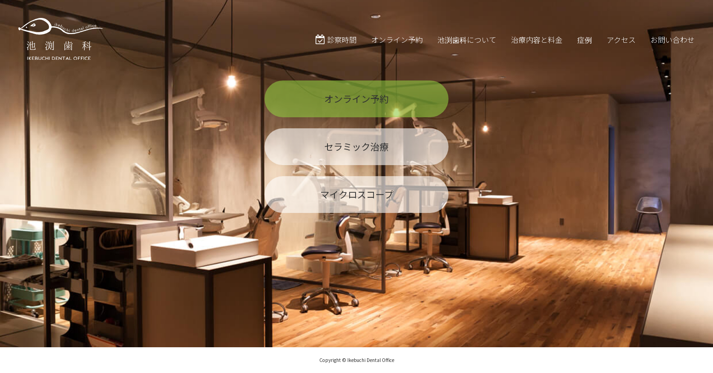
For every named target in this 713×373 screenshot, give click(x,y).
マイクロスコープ (356, 202)
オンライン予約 (397, 47)
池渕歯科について (466, 47)
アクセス (621, 47)
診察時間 (336, 47)
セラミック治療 (356, 154)
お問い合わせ (672, 47)
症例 (584, 47)
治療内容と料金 (537, 47)
